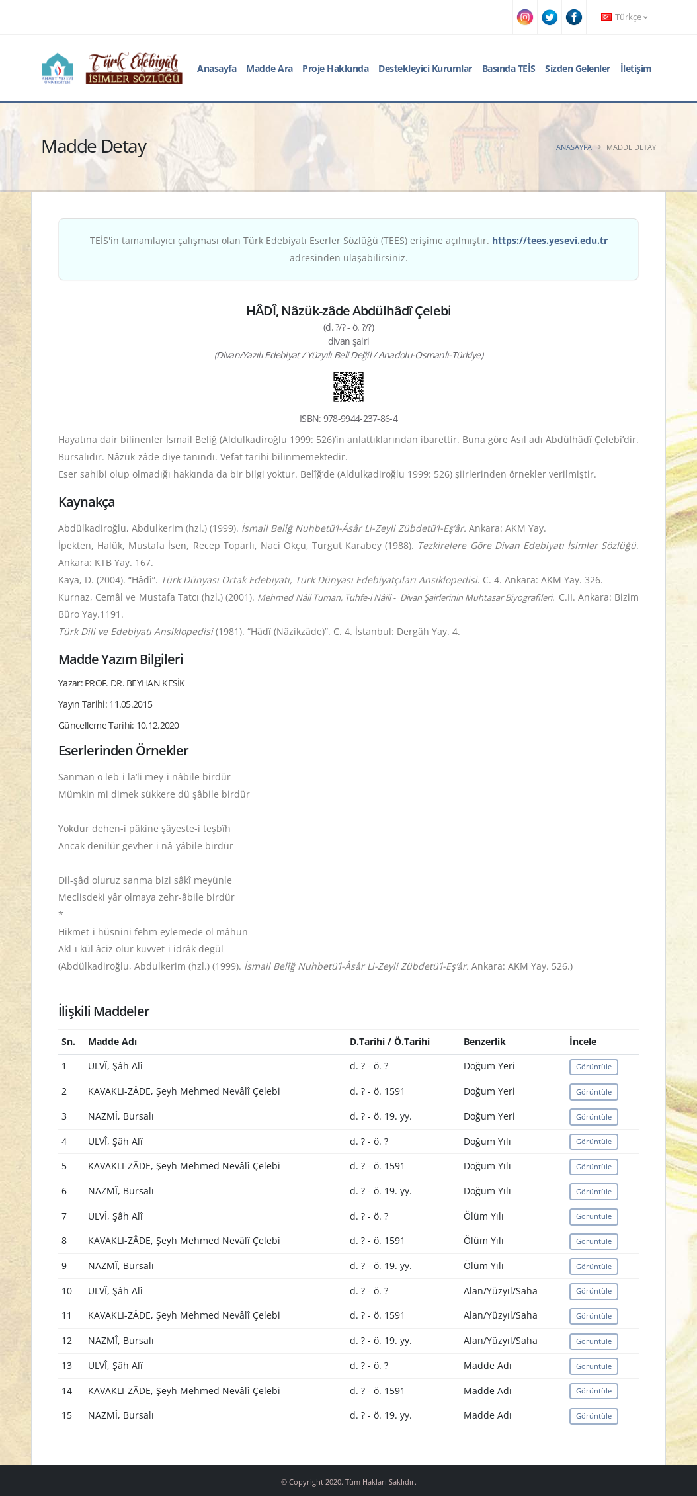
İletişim (636, 68)
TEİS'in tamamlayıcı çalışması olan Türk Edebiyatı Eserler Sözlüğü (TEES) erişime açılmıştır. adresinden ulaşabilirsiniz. (349, 249)
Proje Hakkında (335, 68)
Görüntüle (594, 1066)
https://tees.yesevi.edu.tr (550, 240)
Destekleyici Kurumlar (425, 68)
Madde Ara (269, 68)
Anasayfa (216, 68)
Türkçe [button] (624, 16)
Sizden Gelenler (577, 68)
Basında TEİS (509, 68)
